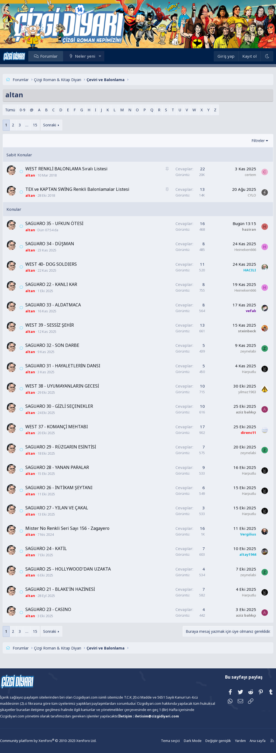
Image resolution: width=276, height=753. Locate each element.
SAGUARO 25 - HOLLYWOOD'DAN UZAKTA (77, 569)
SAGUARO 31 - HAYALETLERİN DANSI (72, 366)
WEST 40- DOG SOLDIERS (61, 264)
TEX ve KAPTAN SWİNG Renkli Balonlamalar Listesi (87, 189)
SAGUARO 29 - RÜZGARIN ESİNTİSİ (70, 447)
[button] (109, 56)
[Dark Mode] (257, 56)
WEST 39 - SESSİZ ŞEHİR (59, 325)
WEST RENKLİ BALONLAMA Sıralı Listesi (76, 169)
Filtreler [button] (248, 140)
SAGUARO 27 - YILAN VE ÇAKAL (66, 508)
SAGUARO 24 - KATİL (56, 548)
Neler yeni (95, 56)
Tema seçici (160, 740)
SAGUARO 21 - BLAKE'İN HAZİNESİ (70, 589)
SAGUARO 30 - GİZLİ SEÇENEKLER (69, 406)
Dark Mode (181, 740)
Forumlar (58, 56)
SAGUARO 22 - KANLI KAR (61, 284)
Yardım (227, 740)
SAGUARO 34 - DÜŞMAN (59, 244)
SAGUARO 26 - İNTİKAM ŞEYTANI (68, 488)
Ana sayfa (244, 740)
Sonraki (59, 124)
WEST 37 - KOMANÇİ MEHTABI (66, 427)
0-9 (32, 109)
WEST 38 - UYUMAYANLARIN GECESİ (72, 386)
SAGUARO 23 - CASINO (58, 609)
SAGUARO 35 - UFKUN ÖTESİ (64, 223)
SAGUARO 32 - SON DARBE (62, 345)
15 (45, 124)
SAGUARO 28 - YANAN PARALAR (67, 467)
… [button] (36, 124)
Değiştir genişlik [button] (206, 740)
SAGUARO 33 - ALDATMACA (63, 305)
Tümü (20, 109)
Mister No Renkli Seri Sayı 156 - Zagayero (77, 528)
